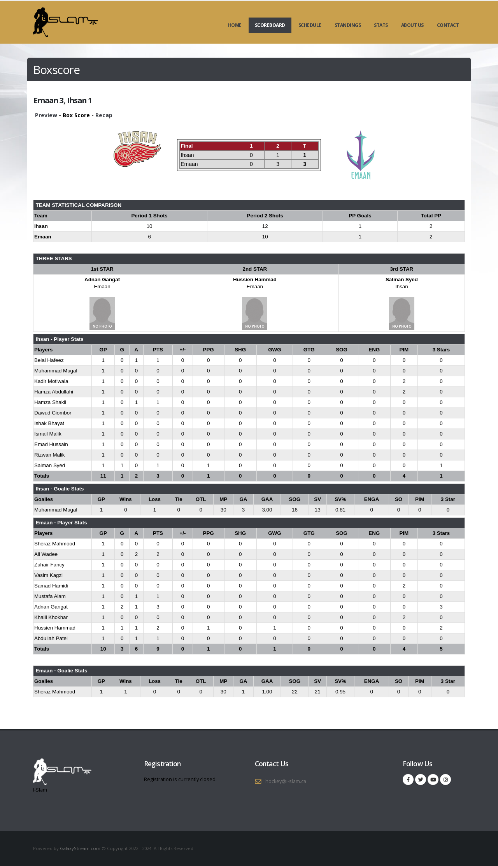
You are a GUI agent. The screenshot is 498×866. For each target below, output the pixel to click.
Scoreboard (270, 25)
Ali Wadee (46, 554)
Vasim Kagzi (48, 575)
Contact (448, 25)
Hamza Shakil (50, 402)
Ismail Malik (47, 434)
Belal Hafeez (49, 360)
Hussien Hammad (255, 279)
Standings (348, 25)
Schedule (309, 25)
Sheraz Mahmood (54, 544)
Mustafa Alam (50, 596)
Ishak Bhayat (49, 423)
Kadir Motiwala (51, 381)
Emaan (102, 286)
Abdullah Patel (51, 638)
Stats (381, 25)
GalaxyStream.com (81, 848)
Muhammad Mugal (55, 371)
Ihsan (401, 286)
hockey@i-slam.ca (285, 781)
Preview (46, 115)
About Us (412, 25)
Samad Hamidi (51, 586)
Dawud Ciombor (53, 413)
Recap (103, 115)
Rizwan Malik (49, 455)
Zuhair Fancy (49, 565)
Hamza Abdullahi (53, 392)
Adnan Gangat (102, 279)
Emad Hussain (51, 444)
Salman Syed (402, 279)
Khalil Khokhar (51, 617)
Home (235, 25)
